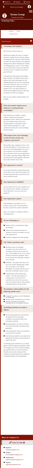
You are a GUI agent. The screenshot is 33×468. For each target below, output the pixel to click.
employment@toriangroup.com (14, 459)
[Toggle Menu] (30, 11)
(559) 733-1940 (17, 443)
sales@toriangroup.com (12, 449)
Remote (27, 2)
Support (17, 2)
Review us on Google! (16, 7)
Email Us (6, 2)
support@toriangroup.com (13, 464)
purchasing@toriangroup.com (14, 454)
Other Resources (6, 41)
